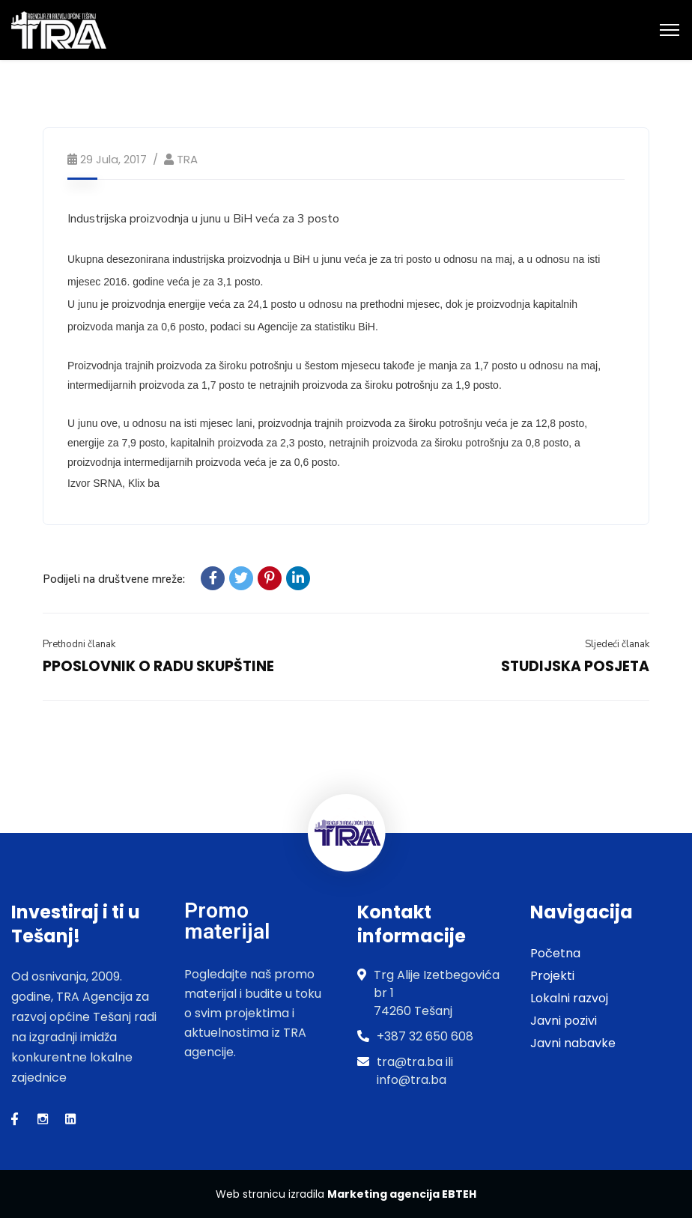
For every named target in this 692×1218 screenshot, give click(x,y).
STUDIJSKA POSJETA (575, 666)
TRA (187, 159)
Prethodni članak (79, 644)
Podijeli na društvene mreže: (114, 579)
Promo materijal (227, 921)
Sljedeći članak (617, 644)
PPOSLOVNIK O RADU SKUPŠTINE (158, 666)
